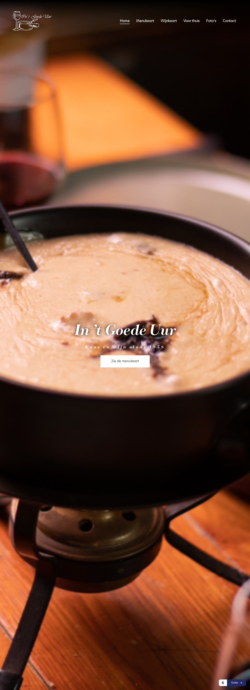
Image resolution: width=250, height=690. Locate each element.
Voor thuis (191, 21)
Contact (229, 21)
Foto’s (211, 21)
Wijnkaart (169, 21)
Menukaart (145, 21)
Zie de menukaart (125, 361)
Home (125, 21)
